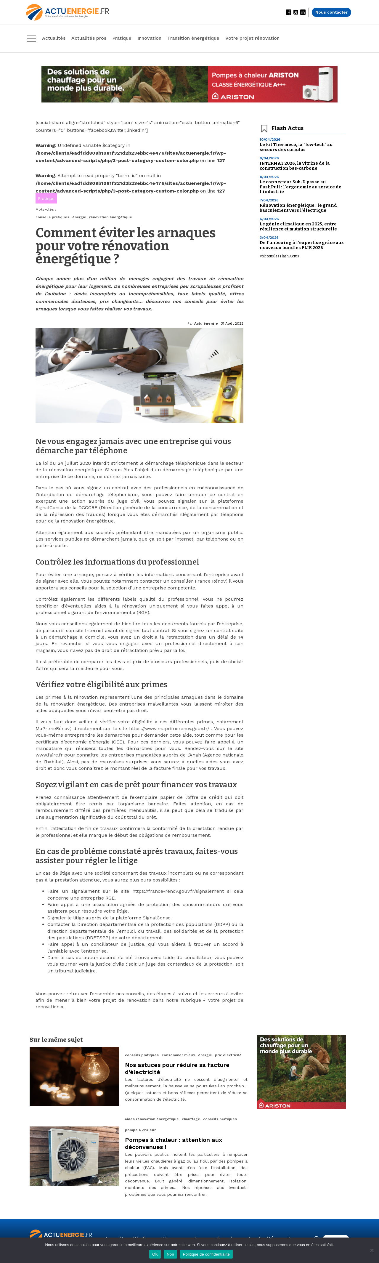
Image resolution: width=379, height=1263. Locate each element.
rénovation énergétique (110, 217)
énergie (79, 217)
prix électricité (228, 1055)
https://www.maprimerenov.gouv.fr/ (169, 728)
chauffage (191, 1119)
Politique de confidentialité (206, 1254)
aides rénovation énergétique (152, 1119)
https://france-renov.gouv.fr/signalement (178, 891)
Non (170, 1254)
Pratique (46, 198)
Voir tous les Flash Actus (279, 256)
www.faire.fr (49, 755)
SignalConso (49, 507)
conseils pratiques (52, 217)
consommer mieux (178, 1055)
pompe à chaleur (140, 1130)
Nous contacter (331, 12)
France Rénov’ (210, 581)
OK (155, 1254)
